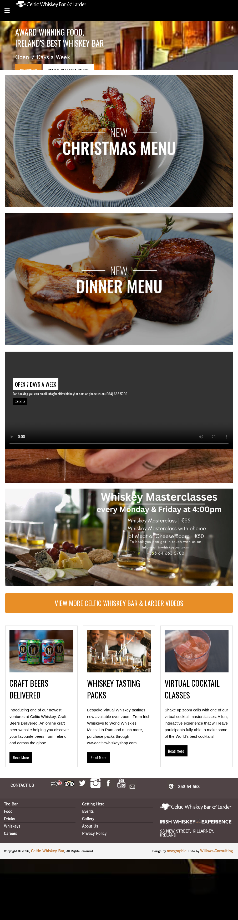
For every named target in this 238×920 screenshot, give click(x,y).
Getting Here (93, 803)
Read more (176, 751)
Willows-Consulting (216, 850)
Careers (10, 833)
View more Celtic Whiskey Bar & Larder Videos (119, 603)
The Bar (11, 803)
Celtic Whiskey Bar (47, 850)
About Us (90, 826)
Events (88, 811)
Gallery (88, 818)
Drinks (9, 818)
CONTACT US (20, 401)
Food (8, 811)
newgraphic (177, 850)
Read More (21, 757)
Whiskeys (12, 826)
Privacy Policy (94, 833)
